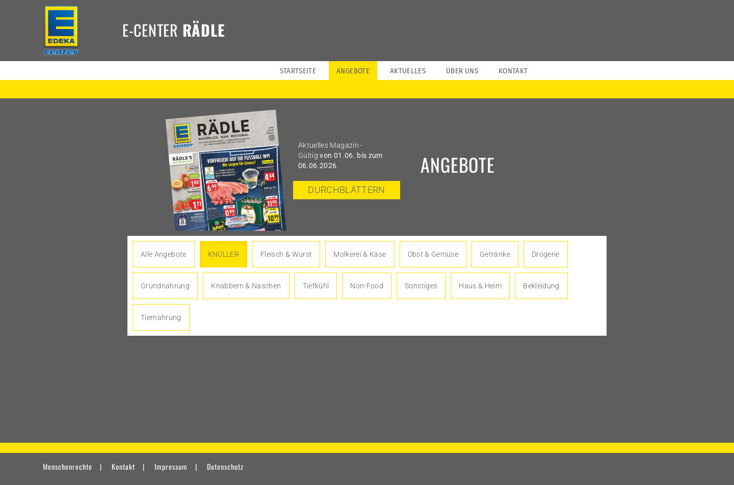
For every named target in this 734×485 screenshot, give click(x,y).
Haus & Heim (480, 286)
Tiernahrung (161, 317)
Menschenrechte (67, 466)
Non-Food (366, 286)
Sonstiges (421, 286)
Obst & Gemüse (433, 254)
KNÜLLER (223, 254)
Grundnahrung (165, 286)
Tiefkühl (316, 286)
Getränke (495, 254)
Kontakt (123, 466)
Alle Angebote (164, 254)
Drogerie (546, 254)
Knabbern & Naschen (246, 286)
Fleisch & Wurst (286, 254)
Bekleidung (541, 286)
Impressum (171, 466)
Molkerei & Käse (359, 254)
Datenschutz (225, 466)
